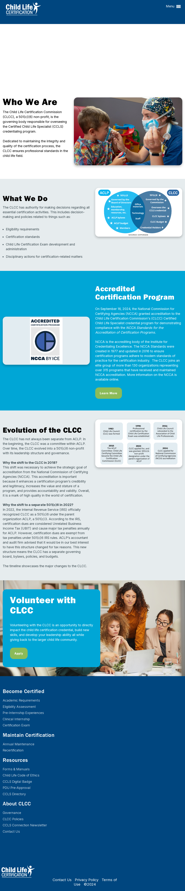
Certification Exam (16, 725)
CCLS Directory (14, 794)
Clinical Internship (16, 719)
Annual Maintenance (18, 744)
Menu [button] (173, 6)
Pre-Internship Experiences (23, 713)
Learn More (108, 393)
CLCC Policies (13, 819)
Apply (18, 653)
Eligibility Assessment (19, 707)
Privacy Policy (86, 880)
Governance (12, 813)
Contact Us (11, 831)
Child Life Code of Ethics (21, 775)
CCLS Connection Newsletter (25, 825)
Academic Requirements (21, 700)
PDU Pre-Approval (17, 788)
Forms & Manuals (16, 769)
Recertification (13, 750)
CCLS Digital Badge (17, 781)
